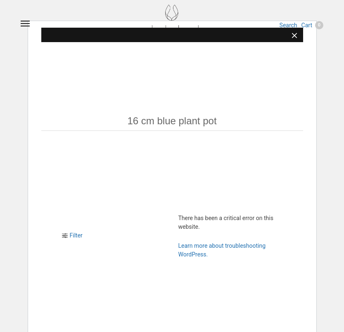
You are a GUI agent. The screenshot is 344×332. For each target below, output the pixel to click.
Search (288, 25)
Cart (312, 25)
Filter (72, 235)
